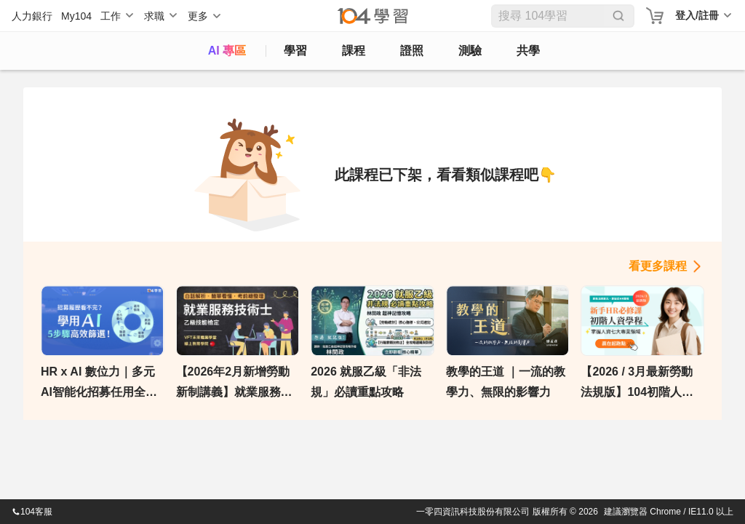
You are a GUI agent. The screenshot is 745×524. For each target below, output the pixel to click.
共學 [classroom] (528, 50)
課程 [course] (353, 50)
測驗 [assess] (470, 50)
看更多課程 (658, 266)
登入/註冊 (697, 15)
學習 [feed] (295, 50)
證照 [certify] (411, 50)
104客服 (32, 512)
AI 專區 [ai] (227, 50)
